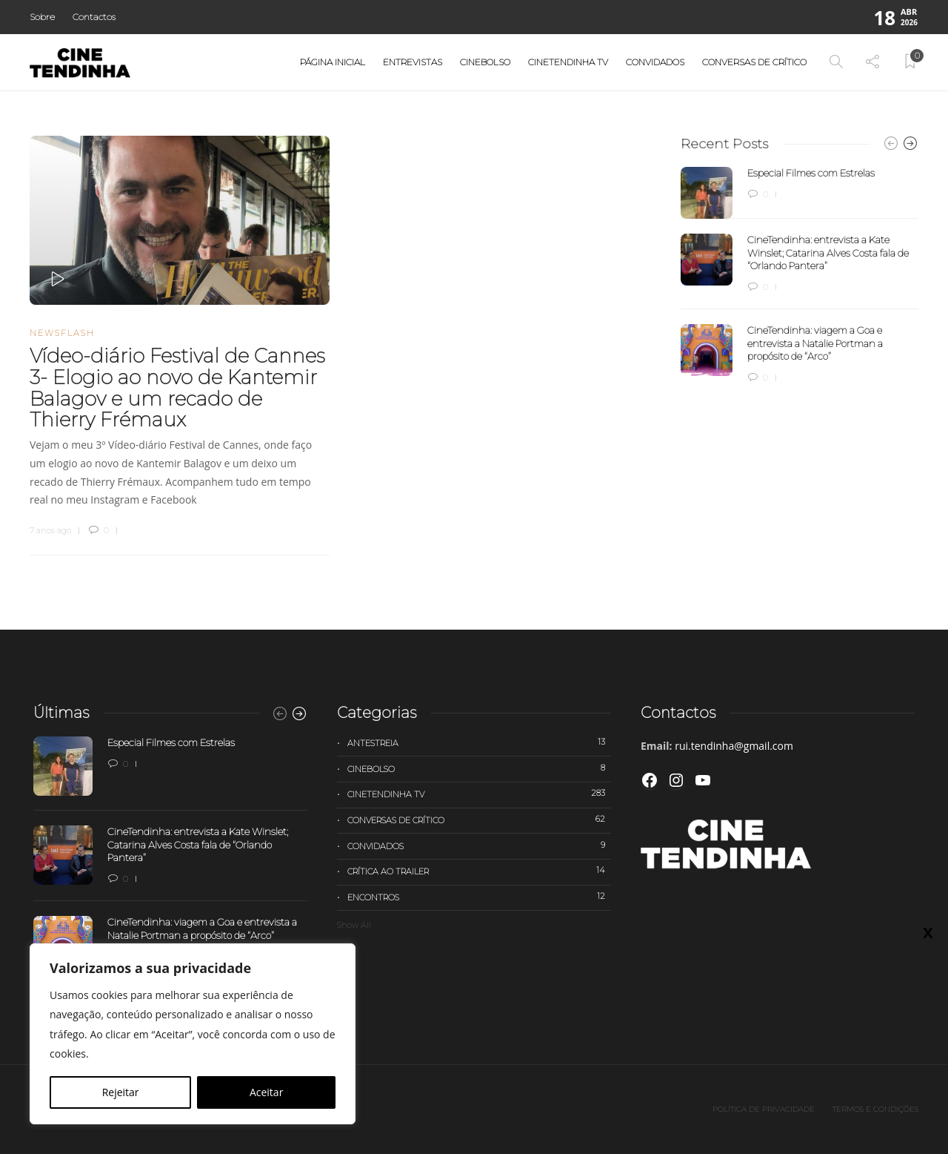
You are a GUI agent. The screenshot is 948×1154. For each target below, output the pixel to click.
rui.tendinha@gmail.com (734, 746)
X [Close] (927, 1022)
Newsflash (62, 333)
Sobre (42, 16)
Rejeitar (120, 1092)
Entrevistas (412, 61)
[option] (799, 276)
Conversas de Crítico (754, 61)
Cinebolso (485, 61)
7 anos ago (50, 530)
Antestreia (479, 742)
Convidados (655, 61)
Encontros (479, 897)
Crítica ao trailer (479, 871)
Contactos (94, 16)
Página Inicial (332, 61)
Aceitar (266, 1092)
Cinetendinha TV (568, 61)
